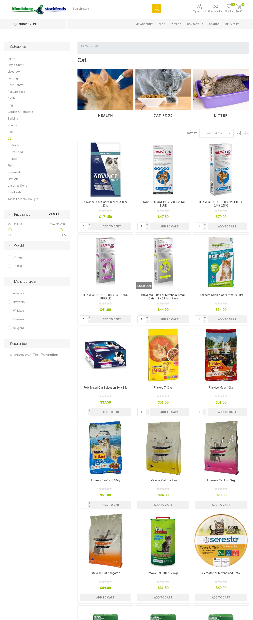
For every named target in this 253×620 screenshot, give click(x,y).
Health (105, 115)
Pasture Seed (16, 92)
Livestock (14, 71)
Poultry (12, 125)
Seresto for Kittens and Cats (221, 573)
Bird (10, 132)
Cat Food (163, 115)
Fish (10, 165)
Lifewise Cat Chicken (163, 480)
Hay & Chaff (16, 65)
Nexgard (18, 328)
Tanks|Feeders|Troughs (23, 199)
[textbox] (110, 8)
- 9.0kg (17, 266)
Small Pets (15, 192)
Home (85, 46)
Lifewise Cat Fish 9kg (221, 480)
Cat (10, 138)
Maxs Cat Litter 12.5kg (163, 573)
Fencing (13, 78)
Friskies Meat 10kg (221, 387)
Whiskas (18, 310)
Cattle (11, 98)
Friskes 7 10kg (163, 387)
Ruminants (15, 172)
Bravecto (19, 302)
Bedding (13, 118)
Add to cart (112, 226)
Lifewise (18, 319)
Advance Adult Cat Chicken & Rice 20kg (105, 203)
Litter (221, 115)
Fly (10, 354)
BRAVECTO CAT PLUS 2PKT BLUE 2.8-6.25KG (221, 203)
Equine (12, 58)
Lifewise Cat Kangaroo (105, 573)
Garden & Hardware (20, 112)
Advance (18, 293)
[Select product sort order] (216, 133)
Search (156, 8)
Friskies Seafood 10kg (105, 480)
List (246, 133)
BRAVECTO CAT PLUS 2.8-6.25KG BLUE (163, 203)
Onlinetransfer (22, 354)
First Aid (13, 179)
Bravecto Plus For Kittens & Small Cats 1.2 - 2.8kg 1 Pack (163, 296)
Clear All (55, 214)
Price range (22, 214)
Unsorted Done (17, 185)
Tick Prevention (45, 355)
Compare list (215, 11)
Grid (239, 133)
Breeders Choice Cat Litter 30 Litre (221, 295)
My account (199, 11)
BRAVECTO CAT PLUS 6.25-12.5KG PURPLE (105, 296)
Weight (19, 245)
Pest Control (16, 85)
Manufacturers (25, 281)
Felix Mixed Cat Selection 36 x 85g (105, 387)
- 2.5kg (17, 257)
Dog (10, 105)
